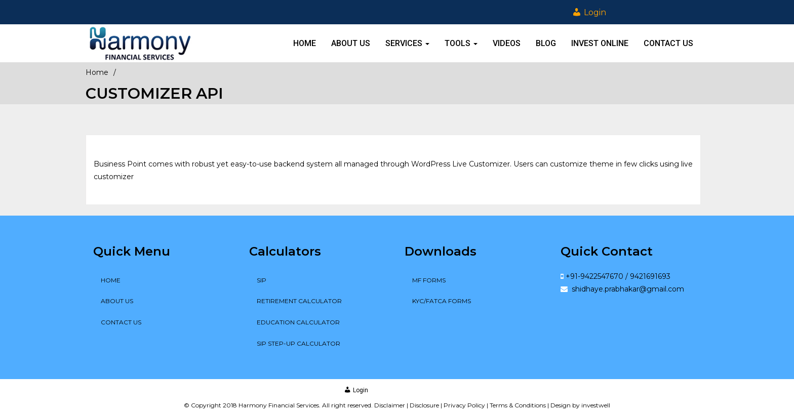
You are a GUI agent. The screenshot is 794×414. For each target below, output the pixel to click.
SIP (261, 280)
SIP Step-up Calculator (298, 343)
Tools (461, 43)
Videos (507, 43)
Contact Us (668, 43)
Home (304, 43)
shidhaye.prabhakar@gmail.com (627, 289)
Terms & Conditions (518, 405)
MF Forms (429, 280)
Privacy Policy (464, 405)
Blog (546, 43)
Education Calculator (298, 322)
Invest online (599, 43)
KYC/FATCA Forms (441, 301)
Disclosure (424, 405)
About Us (350, 43)
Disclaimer (389, 405)
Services (407, 43)
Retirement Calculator (299, 301)
